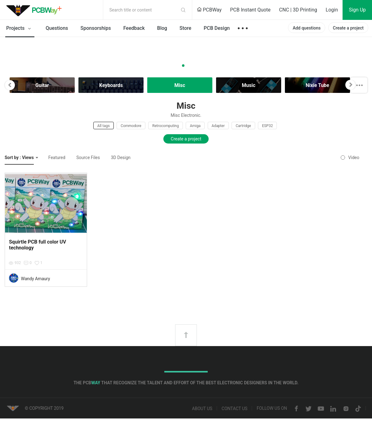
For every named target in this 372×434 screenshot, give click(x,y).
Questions (57, 28)
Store (185, 28)
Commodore (131, 126)
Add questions (307, 27)
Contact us (234, 408)
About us (202, 408)
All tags (103, 126)
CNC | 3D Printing (298, 10)
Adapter (218, 126)
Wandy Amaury (35, 278)
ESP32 (267, 126)
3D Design (121, 157)
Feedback (134, 28)
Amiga (195, 126)
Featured (56, 157)
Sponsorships (96, 28)
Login (332, 10)
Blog (162, 28)
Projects (19, 28)
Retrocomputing (165, 126)
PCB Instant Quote (250, 10)
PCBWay (209, 10)
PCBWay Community (35, 10)
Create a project (348, 27)
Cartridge (243, 126)
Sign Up (357, 10)
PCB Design (217, 28)
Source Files (88, 157)
